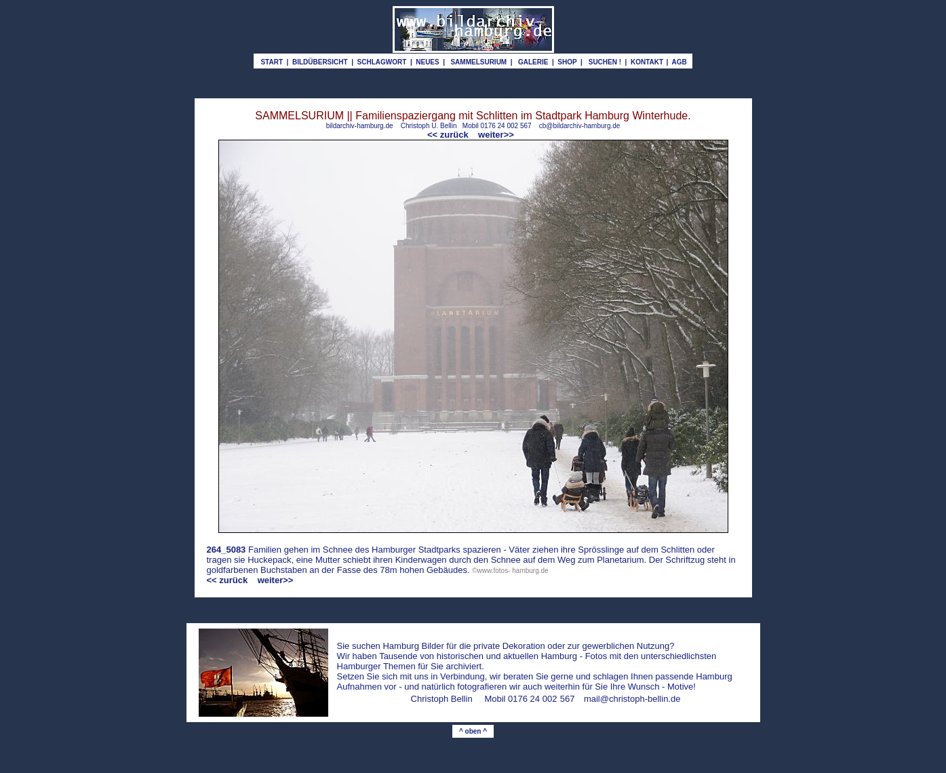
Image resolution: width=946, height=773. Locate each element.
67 (569, 699)
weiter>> (496, 135)
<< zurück (449, 135)
